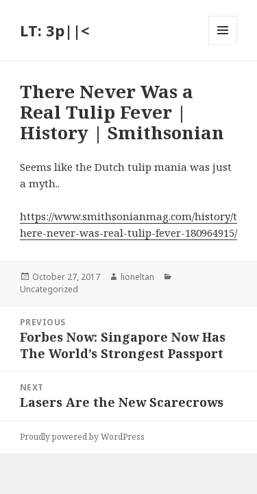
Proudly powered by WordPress (82, 437)
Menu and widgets (223, 44)
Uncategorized (49, 289)
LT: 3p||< (54, 30)
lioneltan (137, 277)
